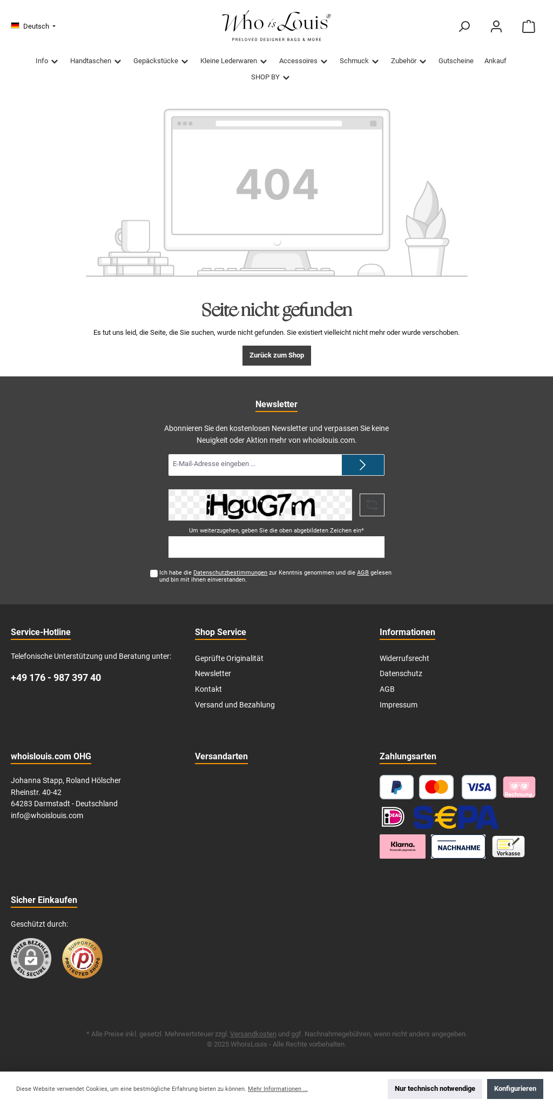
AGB (363, 572)
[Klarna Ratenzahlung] (403, 846)
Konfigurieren (515, 1088)
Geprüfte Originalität (229, 658)
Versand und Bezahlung (235, 705)
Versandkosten (253, 1034)
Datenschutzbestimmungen (230, 572)
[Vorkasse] (508, 846)
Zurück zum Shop (276, 355)
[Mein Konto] (496, 27)
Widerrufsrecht (404, 658)
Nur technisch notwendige (435, 1088)
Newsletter (213, 673)
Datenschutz (401, 673)
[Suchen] (463, 27)
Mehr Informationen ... (278, 1088)
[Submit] (363, 465)
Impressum (398, 705)
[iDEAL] (393, 817)
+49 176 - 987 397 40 (56, 677)
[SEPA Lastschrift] (456, 817)
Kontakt (208, 689)
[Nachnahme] (458, 846)
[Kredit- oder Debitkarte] (457, 787)
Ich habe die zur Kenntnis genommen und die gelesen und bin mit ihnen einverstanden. (275, 576)
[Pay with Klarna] (519, 787)
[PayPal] (397, 787)
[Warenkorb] (528, 27)
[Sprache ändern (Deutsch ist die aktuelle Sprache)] (33, 26)
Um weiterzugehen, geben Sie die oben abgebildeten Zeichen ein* (276, 530)
